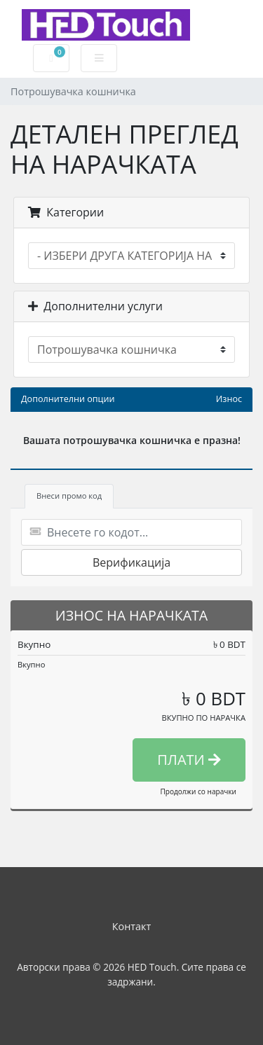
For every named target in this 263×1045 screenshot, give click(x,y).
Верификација (131, 562)
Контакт (131, 926)
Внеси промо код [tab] (69, 495)
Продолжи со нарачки (198, 791)
